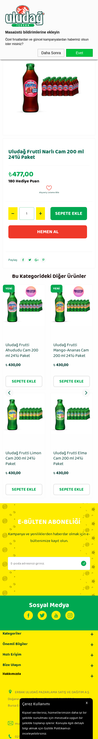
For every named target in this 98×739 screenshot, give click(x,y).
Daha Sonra (51, 53)
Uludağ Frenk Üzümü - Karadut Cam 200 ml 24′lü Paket (68, 353)
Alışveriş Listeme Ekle (49, 189)
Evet (79, 53)
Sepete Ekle (68, 213)
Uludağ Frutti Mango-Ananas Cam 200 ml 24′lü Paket (23, 351)
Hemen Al (48, 232)
